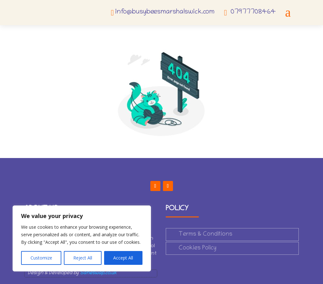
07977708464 (253, 12)
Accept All (123, 258)
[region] (82, 238)
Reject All (82, 258)
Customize (41, 258)
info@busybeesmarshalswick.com (164, 12)
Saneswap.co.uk (98, 273)
